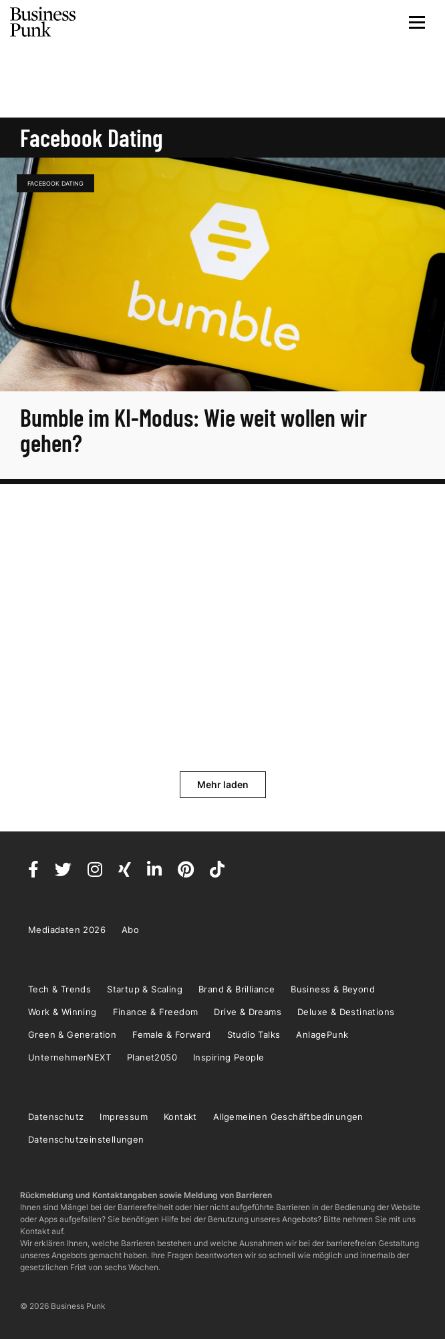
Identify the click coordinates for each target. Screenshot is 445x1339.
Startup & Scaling (144, 989)
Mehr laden (223, 784)
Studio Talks (254, 1034)
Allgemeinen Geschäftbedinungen (288, 1116)
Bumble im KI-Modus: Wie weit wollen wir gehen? (193, 430)
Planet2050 (152, 1057)
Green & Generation (72, 1034)
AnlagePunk (322, 1034)
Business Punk (43, 22)
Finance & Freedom (155, 1011)
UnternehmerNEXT (69, 1057)
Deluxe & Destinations (345, 1011)
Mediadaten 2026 (67, 929)
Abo (130, 929)
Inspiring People (228, 1057)
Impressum (124, 1116)
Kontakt (180, 1116)
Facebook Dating (55, 183)
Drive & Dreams (247, 1011)
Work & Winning (62, 1011)
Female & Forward (171, 1034)
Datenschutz (56, 1116)
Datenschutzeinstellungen (86, 1139)
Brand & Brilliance (236, 989)
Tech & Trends (59, 989)
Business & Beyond (333, 989)
